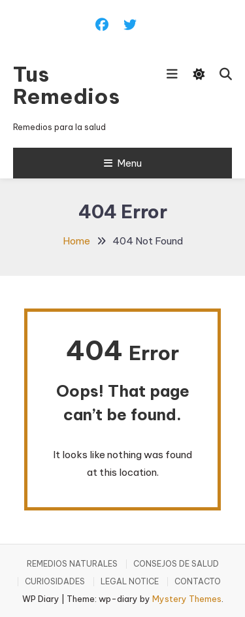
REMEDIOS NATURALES (72, 564)
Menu (123, 163)
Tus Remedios (66, 85)
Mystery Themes (186, 598)
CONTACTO (197, 581)
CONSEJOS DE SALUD (176, 564)
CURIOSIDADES (55, 581)
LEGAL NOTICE (130, 581)
